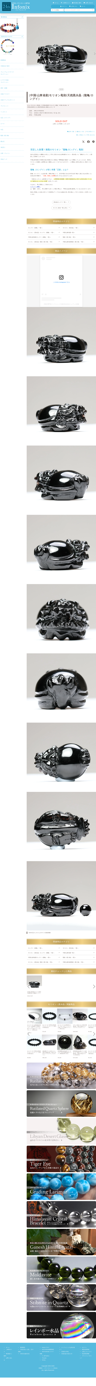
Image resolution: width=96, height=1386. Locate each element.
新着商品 (3, 60)
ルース (3, 123)
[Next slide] (95, 53)
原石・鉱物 (4, 88)
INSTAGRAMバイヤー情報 (47, 1352)
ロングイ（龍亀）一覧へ (35, 227)
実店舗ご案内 (76, 2)
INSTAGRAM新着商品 (48, 1349)
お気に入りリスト (87, 1351)
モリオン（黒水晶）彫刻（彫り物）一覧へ (40, 242)
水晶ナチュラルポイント (8, 100)
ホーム (55, 2)
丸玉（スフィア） (6, 117)
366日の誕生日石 (25, 1353)
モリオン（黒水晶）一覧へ (70, 227)
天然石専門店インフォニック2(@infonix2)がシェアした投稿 (61, 304)
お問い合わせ (88, 2)
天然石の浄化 (65, 1351)
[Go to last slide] (28, 53)
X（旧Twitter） (46, 1356)
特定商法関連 (85, 1353)
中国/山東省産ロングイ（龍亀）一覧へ (39, 237)
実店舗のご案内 (8, 1355)
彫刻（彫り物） (5, 135)
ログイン (84, 1347)
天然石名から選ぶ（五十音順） (26, 1350)
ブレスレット (4, 106)
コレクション (12, 81)
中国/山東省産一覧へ (69, 232)
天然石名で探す (5, 66)
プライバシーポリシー (86, 1357)
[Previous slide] (28, 986)
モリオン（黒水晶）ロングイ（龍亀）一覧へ (41, 232)
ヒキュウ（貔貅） (35, 186)
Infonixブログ (45, 1347)
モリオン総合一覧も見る (60, 208)
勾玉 (2, 129)
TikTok (44, 1360)
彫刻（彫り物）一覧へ (69, 237)
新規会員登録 (85, 1349)
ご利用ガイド (65, 2)
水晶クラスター (5, 94)
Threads (44, 1358)
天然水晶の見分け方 (66, 1353)
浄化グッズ (4, 159)
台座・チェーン (5, 153)
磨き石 (3, 141)
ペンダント (4, 112)
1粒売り (3, 147)
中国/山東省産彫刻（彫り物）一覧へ (73, 242)
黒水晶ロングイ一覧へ (60, 202)
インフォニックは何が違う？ (67, 1348)
